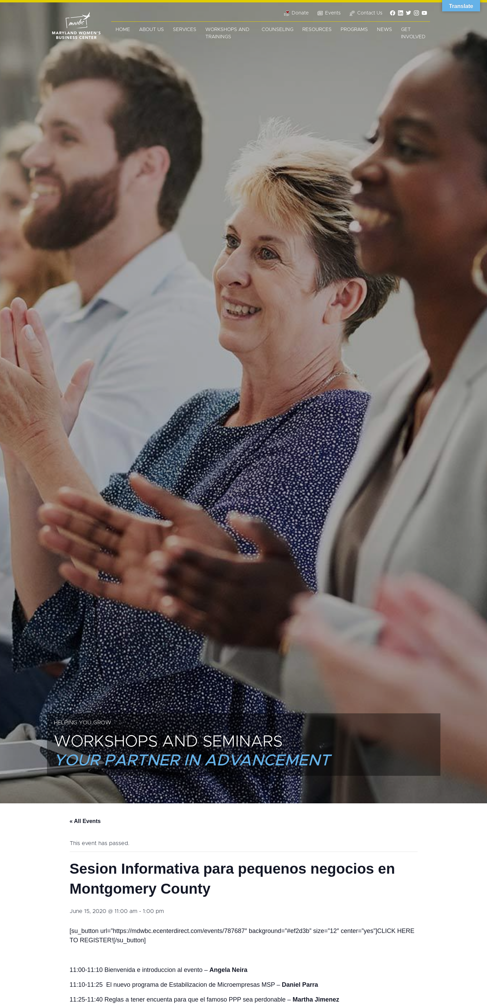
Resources (317, 29)
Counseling (277, 29)
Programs (354, 29)
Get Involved (413, 33)
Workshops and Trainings (227, 33)
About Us (151, 29)
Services (184, 29)
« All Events (85, 821)
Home (123, 29)
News (384, 29)
